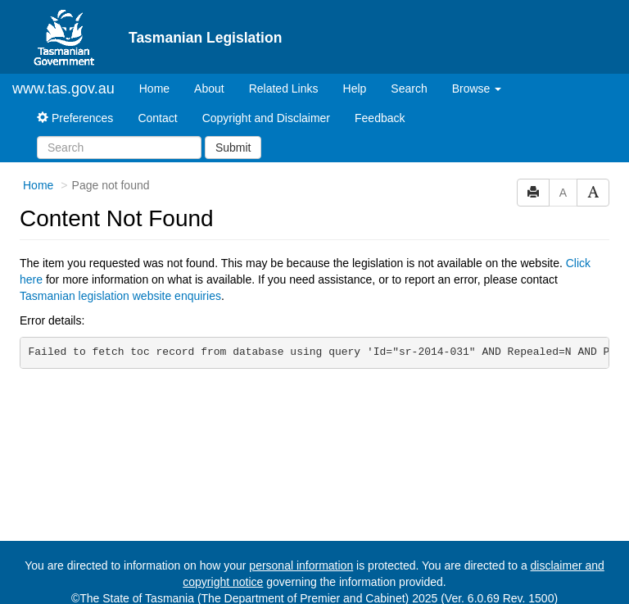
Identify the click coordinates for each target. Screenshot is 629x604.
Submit (233, 147)
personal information (301, 565)
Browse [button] (477, 88)
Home (160, 87)
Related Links (284, 88)
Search (409, 88)
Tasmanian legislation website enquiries (120, 295)
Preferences (75, 118)
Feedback (380, 118)
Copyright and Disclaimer (266, 118)
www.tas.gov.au (63, 88)
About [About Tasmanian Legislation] (209, 88)
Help (355, 88)
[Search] (119, 147)
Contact (157, 118)
